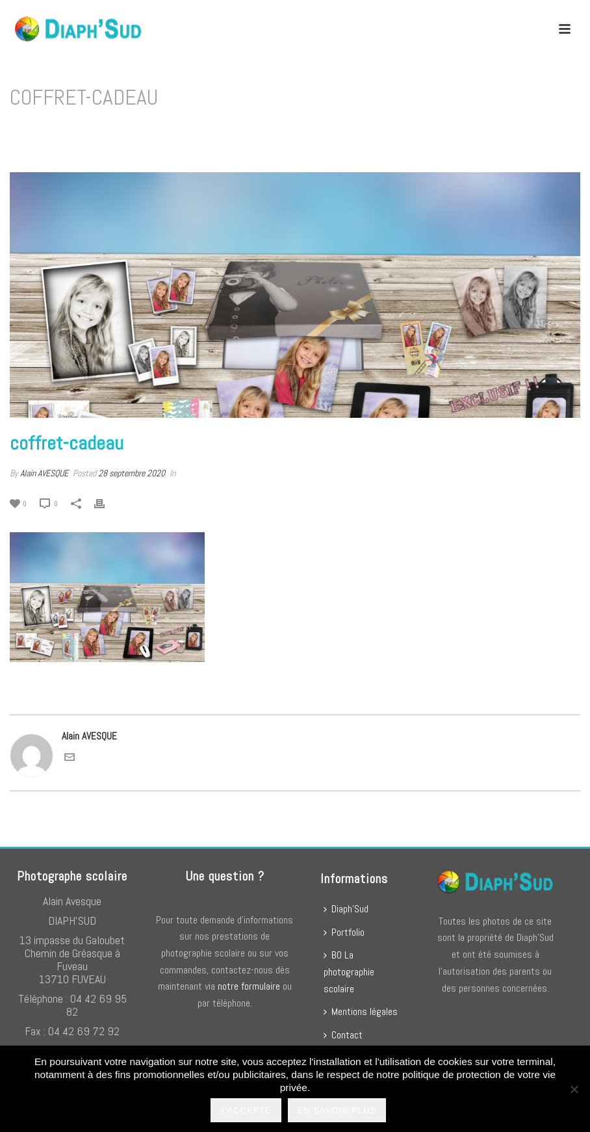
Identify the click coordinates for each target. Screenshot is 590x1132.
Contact (343, 1035)
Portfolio (344, 932)
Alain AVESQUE (44, 473)
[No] (573, 1089)
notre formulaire (249, 986)
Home (429, 131)
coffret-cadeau (475, 131)
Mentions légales (361, 1011)
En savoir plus (337, 1110)
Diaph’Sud (346, 909)
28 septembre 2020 (131, 473)
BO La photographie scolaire (349, 971)
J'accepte (246, 1110)
